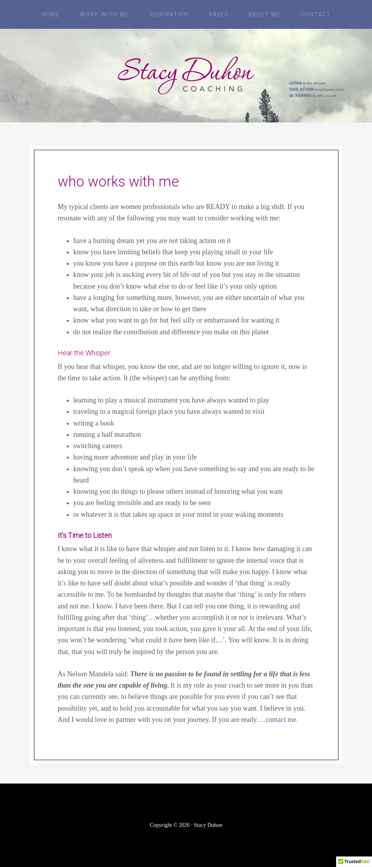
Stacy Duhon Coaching (186, 75)
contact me (280, 719)
